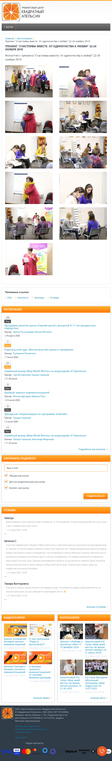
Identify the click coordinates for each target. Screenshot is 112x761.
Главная (9, 38)
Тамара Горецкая (40, 374)
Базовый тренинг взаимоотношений (26, 392)
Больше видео (42, 698)
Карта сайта (21, 737)
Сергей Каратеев (21, 374)
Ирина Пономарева (23, 331)
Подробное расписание (93, 449)
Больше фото (99, 698)
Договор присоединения (27, 726)
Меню (8, 27)
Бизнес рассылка (19, 487)
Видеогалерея (14, 617)
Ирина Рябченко (43, 331)
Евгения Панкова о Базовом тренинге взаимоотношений (15, 662)
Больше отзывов (97, 607)
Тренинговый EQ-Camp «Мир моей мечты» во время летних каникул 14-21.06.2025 (71, 675)
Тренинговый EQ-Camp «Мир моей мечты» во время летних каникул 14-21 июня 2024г (96, 639)
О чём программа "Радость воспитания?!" (40, 635)
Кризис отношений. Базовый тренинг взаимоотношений (15, 635)
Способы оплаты (23, 732)
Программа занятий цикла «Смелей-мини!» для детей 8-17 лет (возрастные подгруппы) (50, 327)
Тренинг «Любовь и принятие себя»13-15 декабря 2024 (71, 636)
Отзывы (53, 297)
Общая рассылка (19, 475)
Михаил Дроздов (21, 396)
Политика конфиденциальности (31, 729)
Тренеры (38, 297)
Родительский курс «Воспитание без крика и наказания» (38, 349)
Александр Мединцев (43, 439)
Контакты (21, 297)
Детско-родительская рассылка (27, 481)
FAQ (8, 297)
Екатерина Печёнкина (24, 353)
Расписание (13, 309)
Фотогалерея (24, 38)
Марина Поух (38, 396)
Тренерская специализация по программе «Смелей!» (35, 414)
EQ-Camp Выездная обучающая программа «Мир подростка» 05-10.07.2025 (96, 675)
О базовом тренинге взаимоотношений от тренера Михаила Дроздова (40, 665)
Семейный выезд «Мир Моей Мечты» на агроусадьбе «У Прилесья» (45, 371)
